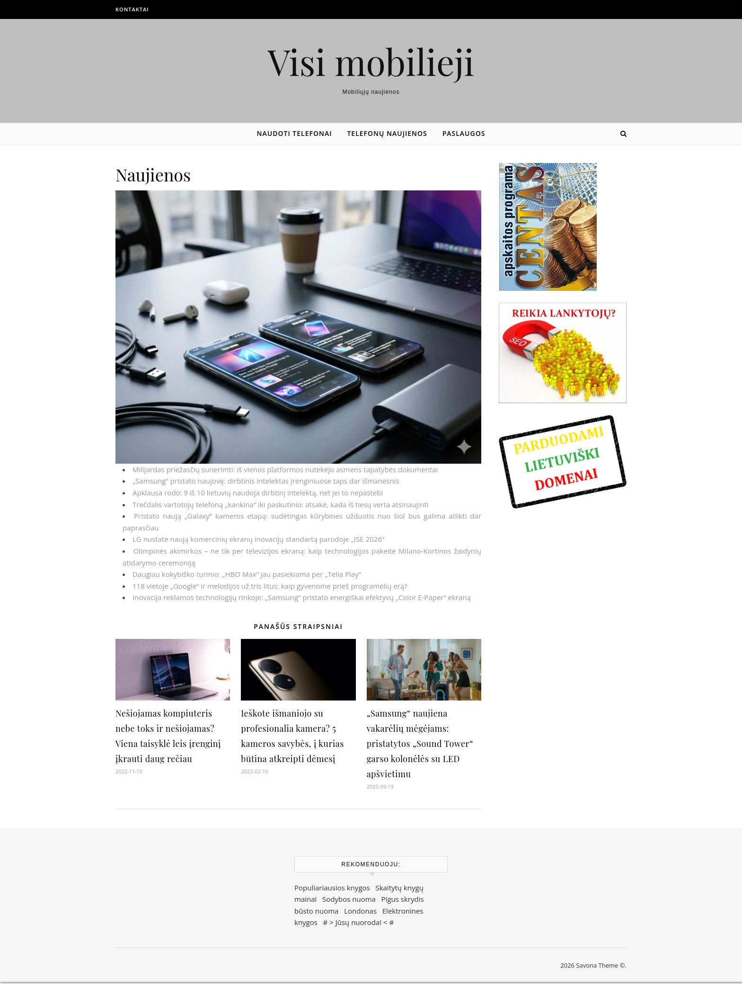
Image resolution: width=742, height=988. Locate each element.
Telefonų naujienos (387, 133)
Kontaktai (132, 9)
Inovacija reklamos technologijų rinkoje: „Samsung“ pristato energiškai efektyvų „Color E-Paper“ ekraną (301, 597)
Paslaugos (464, 133)
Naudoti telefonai (294, 133)
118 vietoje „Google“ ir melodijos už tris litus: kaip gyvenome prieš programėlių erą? (269, 586)
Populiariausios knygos (332, 887)
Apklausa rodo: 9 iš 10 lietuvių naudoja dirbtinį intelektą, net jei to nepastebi (257, 492)
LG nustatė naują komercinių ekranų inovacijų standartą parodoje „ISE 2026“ (258, 539)
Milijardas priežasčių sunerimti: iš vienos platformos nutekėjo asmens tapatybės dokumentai (285, 469)
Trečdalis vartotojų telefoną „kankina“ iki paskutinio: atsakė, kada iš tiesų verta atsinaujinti (280, 504)
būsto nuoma (316, 911)
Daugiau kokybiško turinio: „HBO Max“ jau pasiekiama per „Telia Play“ (246, 574)
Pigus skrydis (402, 899)
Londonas (360, 911)
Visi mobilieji (371, 61)
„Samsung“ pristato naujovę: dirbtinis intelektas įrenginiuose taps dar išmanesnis (265, 480)
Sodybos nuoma (349, 899)
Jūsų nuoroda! (359, 922)
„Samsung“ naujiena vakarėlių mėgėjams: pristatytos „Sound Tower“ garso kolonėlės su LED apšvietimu (420, 744)
